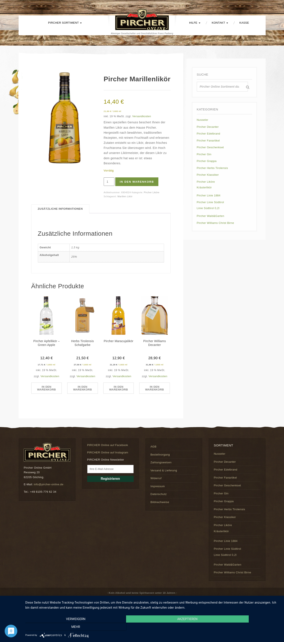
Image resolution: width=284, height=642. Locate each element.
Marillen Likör (124, 196)
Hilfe (194, 22)
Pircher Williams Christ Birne (215, 222)
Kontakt (220, 22)
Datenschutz (159, 494)
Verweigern (63, 627)
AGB (154, 446)
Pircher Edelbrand (208, 133)
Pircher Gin (204, 154)
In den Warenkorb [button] (46, 388)
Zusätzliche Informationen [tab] (60, 208)
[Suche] (247, 87)
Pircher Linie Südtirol (210, 202)
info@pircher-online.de (48, 484)
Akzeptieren (152, 627)
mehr (241, 627)
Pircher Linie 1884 (208, 195)
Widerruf (156, 478)
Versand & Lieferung (164, 470)
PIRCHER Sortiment (65, 22)
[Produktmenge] (109, 181)
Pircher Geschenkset (210, 147)
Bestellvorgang (160, 454)
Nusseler (202, 119)
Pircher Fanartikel (208, 140)
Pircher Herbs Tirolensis (212, 168)
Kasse (244, 22)
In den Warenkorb (137, 181)
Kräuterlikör (204, 187)
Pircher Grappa (207, 161)
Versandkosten (141, 116)
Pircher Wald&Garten (210, 216)
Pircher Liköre (151, 192)
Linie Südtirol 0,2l (208, 208)
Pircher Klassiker (208, 174)
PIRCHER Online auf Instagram (107, 452)
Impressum (158, 486)
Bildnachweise (160, 502)
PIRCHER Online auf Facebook (107, 445)
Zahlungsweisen (161, 462)
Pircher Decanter (208, 126)
